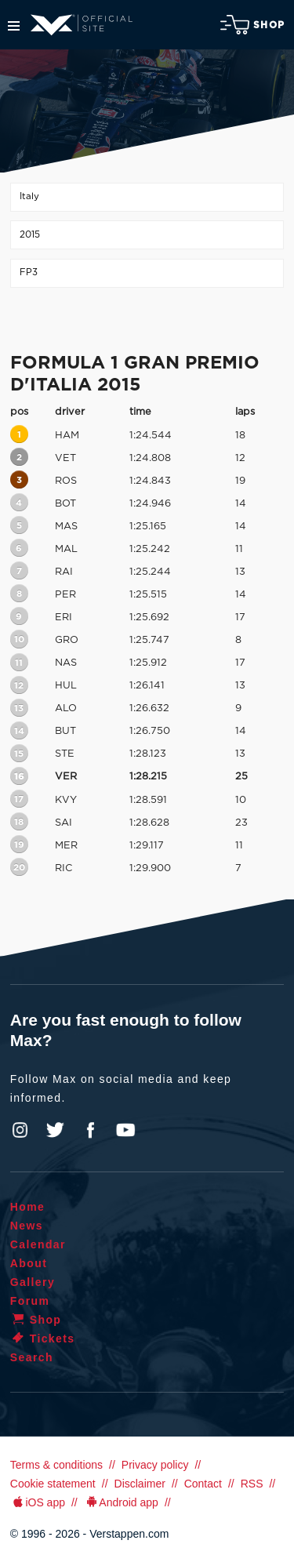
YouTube (125, 1130)
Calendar (38, 1244)
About (28, 1263)
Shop (252, 25)
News (26, 1225)
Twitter (55, 1130)
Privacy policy (155, 1464)
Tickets (42, 1338)
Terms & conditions (56, 1464)
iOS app (37, 1502)
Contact (203, 1483)
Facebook (90, 1130)
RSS (252, 1483)
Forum (30, 1301)
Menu (14, 26)
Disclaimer (139, 1483)
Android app (121, 1502)
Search (31, 1357)
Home (27, 1207)
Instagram (20, 1130)
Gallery (32, 1282)
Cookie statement (53, 1483)
